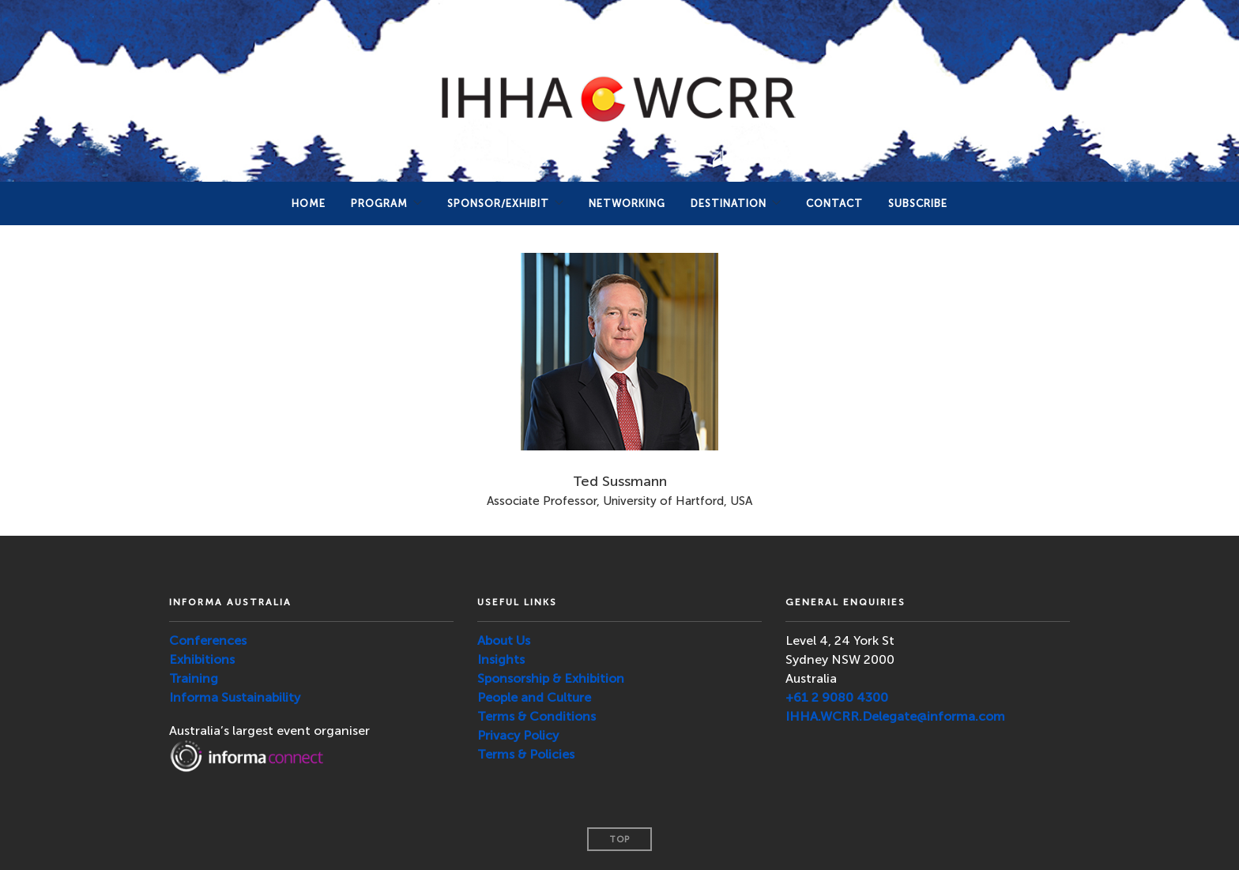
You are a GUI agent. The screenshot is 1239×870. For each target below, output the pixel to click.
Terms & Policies (525, 754)
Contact (834, 203)
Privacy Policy (518, 735)
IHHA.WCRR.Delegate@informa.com (895, 716)
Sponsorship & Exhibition (550, 678)
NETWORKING (627, 203)
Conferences (208, 640)
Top (619, 839)
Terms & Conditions (536, 716)
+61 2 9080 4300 (836, 697)
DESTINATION (728, 203)
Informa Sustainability (234, 697)
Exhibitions (202, 659)
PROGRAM (379, 203)
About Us (503, 640)
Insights (501, 659)
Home (309, 203)
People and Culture (534, 697)
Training (193, 678)
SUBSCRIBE (917, 203)
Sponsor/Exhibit (498, 203)
